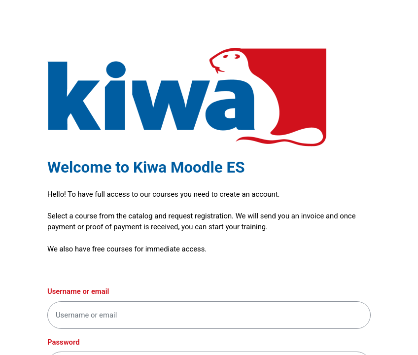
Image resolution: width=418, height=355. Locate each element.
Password (63, 342)
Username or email (78, 291)
